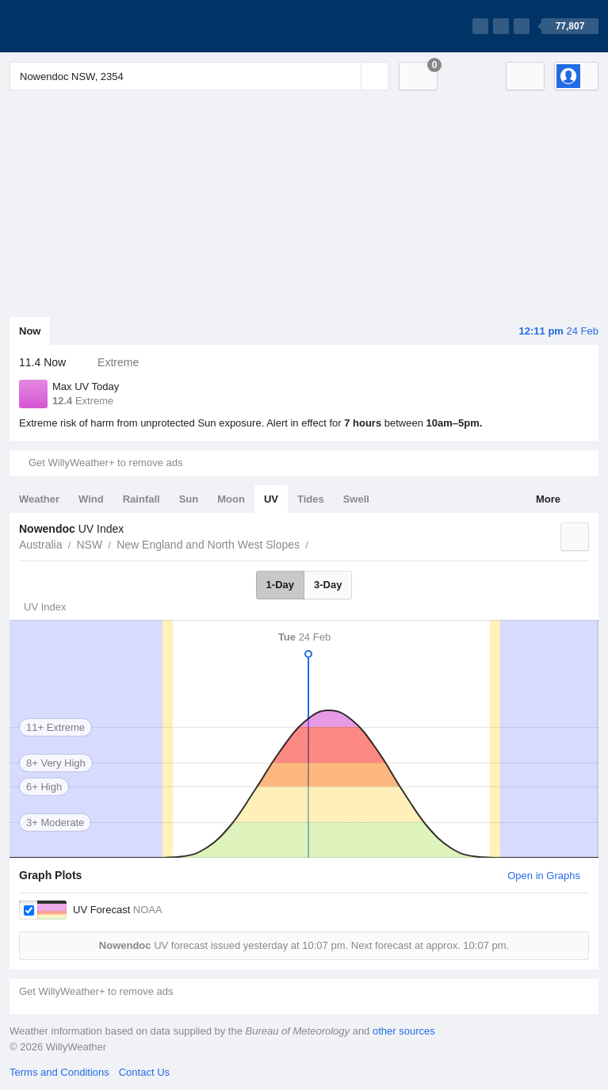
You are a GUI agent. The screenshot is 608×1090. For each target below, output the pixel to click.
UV (271, 499)
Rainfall (141, 499)
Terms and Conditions (59, 1072)
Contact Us (144, 1072)
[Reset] (347, 76)
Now (29, 331)
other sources (404, 1031)
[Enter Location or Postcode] (199, 76)
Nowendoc (317, 543)
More (548, 499)
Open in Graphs (543, 876)
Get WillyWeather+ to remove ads (105, 463)
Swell (356, 499)
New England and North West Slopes (208, 544)
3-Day (328, 585)
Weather (39, 499)
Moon (231, 499)
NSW (89, 544)
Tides (310, 499)
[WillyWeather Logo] (84, 26)
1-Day (280, 585)
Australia (40, 544)
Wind (91, 499)
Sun (189, 499)
